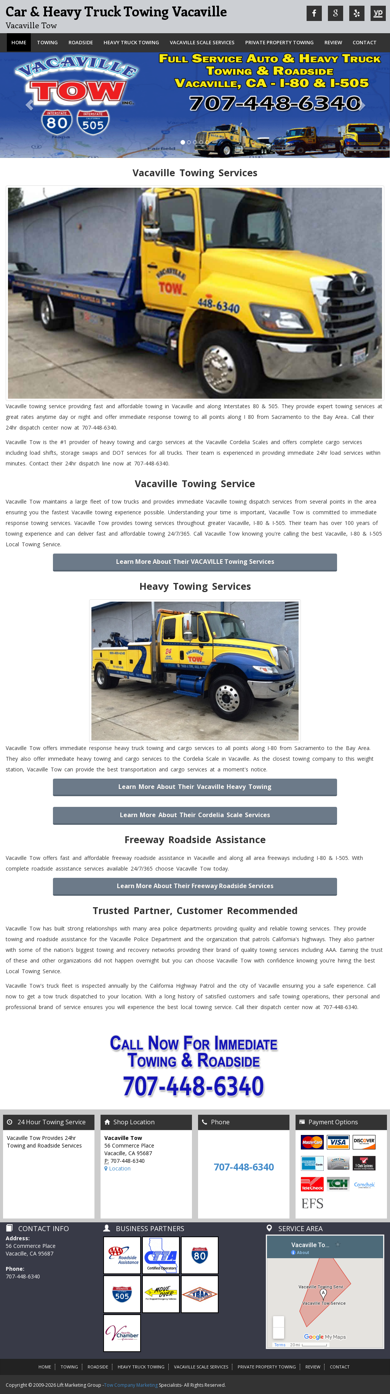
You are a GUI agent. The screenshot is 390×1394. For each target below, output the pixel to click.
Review (333, 42)
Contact (365, 42)
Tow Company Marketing (131, 1385)
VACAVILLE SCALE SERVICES (202, 42)
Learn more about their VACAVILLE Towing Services (195, 561)
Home (18, 42)
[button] (29, 105)
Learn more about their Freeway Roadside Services (195, 886)
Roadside (81, 42)
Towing (47, 42)
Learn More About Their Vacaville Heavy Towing (195, 786)
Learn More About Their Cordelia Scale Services (195, 815)
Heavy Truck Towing (131, 42)
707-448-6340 (244, 1166)
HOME (44, 1367)
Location (117, 1168)
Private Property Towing (279, 42)
